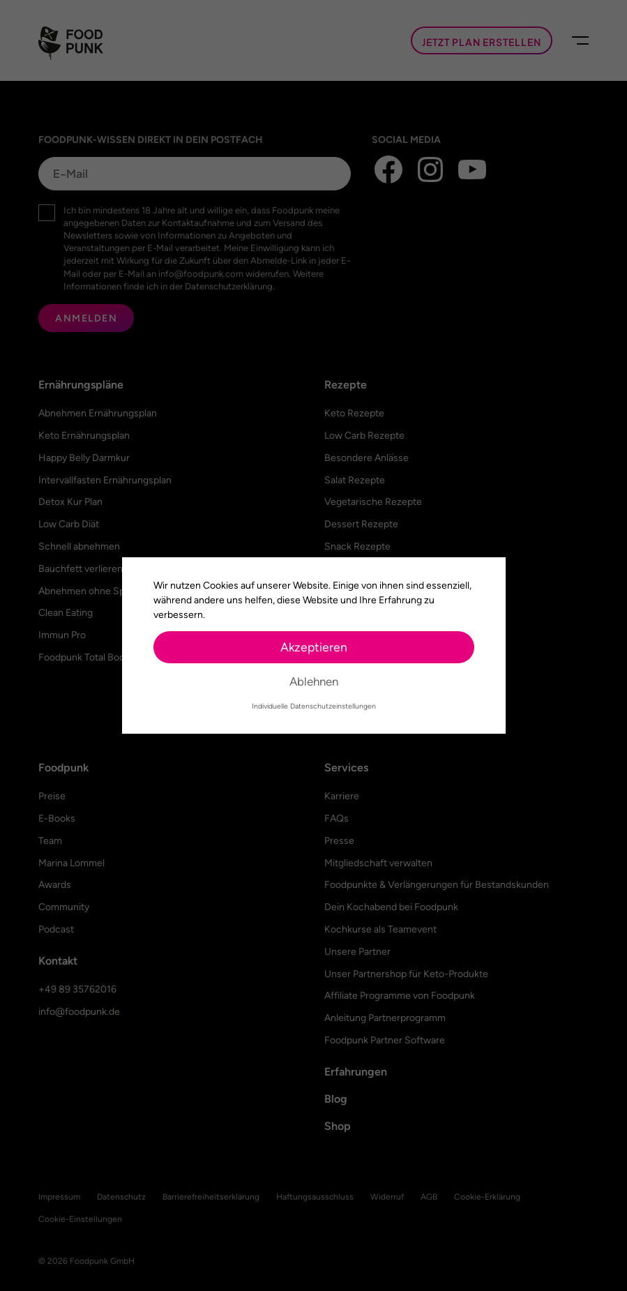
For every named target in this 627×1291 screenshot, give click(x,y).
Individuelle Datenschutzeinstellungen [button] (314, 706)
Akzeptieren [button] (313, 647)
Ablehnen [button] (313, 681)
